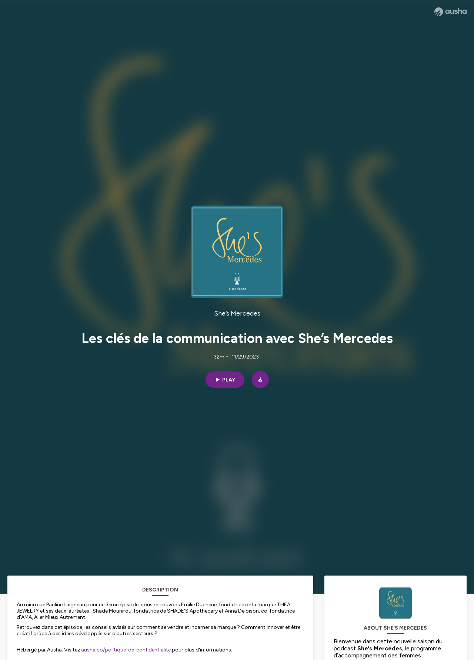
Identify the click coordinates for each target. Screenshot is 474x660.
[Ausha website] (450, 11)
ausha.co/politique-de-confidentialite (126, 650)
